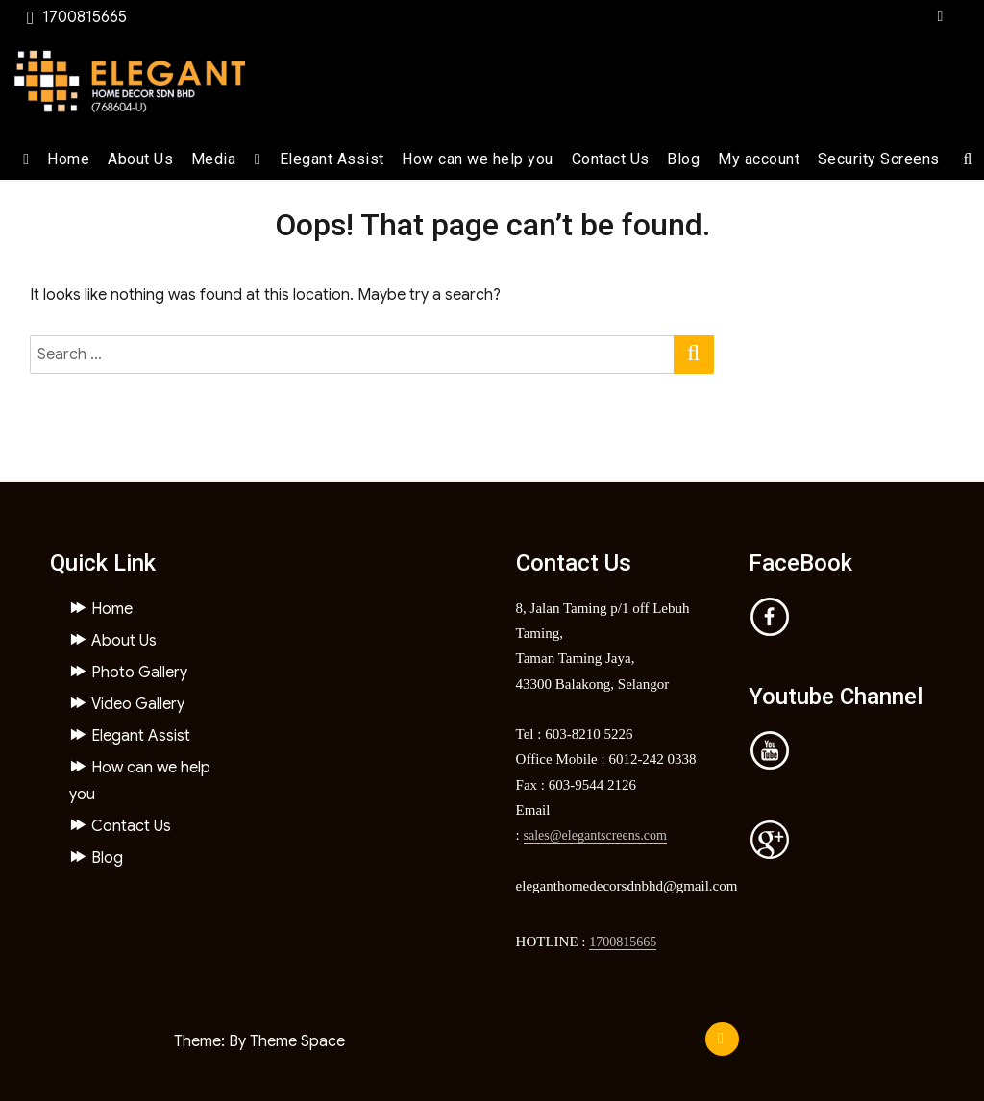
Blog (683, 159)
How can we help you (478, 159)
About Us (140, 159)
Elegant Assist (332, 159)
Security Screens (879, 159)
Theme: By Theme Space (259, 1041)
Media (213, 159)
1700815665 (622, 942)
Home (68, 159)
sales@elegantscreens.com (595, 835)
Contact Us (611, 159)
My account (759, 159)
